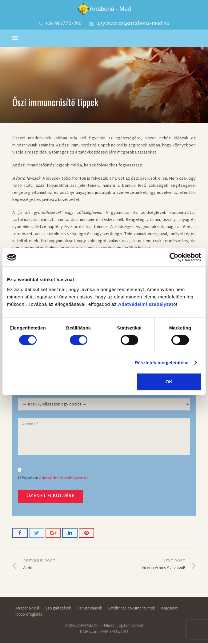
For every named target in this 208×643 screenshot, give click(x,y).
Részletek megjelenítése (162, 362)
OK (169, 381)
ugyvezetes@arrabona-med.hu (133, 23)
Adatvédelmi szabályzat (145, 304)
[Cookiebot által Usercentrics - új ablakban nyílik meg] (174, 257)
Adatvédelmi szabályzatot (63, 478)
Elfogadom (58, 475)
